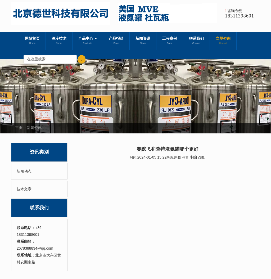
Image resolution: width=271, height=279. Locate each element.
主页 (18, 127)
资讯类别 (39, 152)
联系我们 (196, 41)
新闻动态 (24, 171)
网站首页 (32, 41)
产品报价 (116, 41)
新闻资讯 (143, 41)
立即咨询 (223, 41)
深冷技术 (59, 41)
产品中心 (87, 41)
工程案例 (169, 41)
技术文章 (24, 189)
